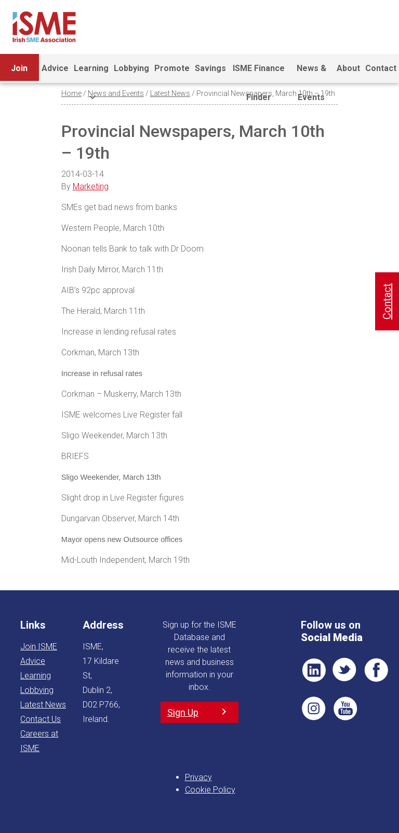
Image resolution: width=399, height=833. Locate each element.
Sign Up (182, 712)
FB (376, 670)
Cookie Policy (210, 790)
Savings (210, 68)
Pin (314, 708)
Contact (380, 68)
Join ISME (19, 73)
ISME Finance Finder (259, 73)
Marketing (91, 186)
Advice (55, 68)
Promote (172, 68)
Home (71, 93)
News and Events (116, 93)
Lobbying (131, 68)
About (348, 68)
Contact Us (40, 719)
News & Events (311, 73)
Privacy (198, 777)
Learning (91, 73)
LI (314, 670)
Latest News (170, 93)
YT (345, 708)
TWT (345, 670)
